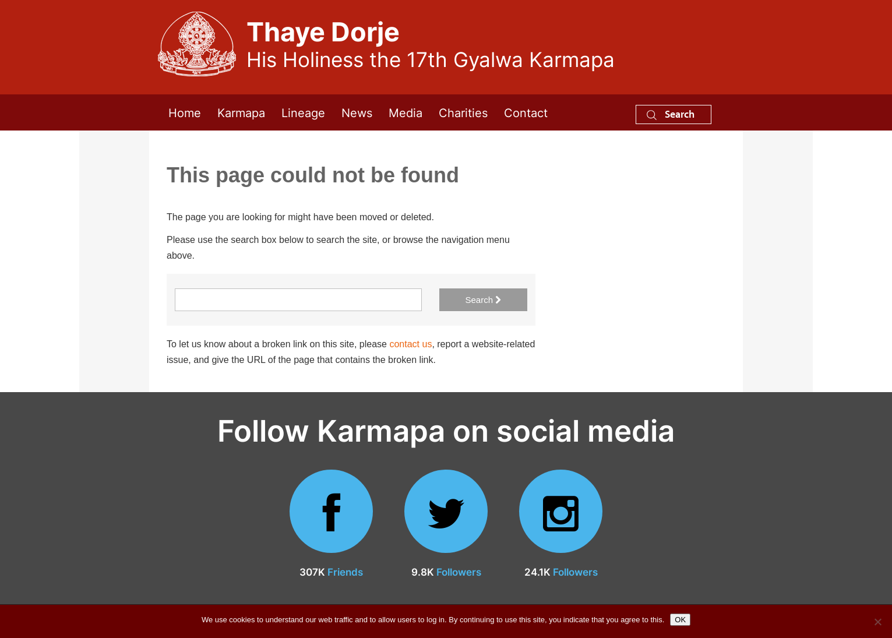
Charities (463, 112)
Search (670, 114)
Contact (526, 112)
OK (680, 619)
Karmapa (241, 112)
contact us (410, 344)
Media (405, 112)
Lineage (303, 112)
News (356, 112)
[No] (877, 622)
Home (184, 112)
